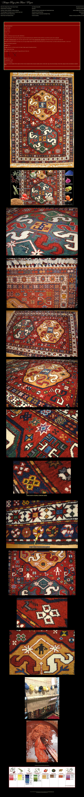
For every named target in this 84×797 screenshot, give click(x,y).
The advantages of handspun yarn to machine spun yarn (12, 12)
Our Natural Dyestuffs (36, 6)
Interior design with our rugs (78, 10)
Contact (82, 13)
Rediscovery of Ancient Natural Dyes (8, 13)
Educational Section (80, 6)
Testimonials (81, 12)
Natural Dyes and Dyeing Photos (7, 15)
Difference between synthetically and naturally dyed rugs (43, 10)
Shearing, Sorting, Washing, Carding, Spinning (10, 10)
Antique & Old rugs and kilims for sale (76, 15)
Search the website (80, 8)
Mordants (34, 8)
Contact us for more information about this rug (42, 765)
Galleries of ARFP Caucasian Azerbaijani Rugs (41, 13)
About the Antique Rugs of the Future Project (9, 6)
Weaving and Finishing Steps (37, 12)
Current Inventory (35, 15)
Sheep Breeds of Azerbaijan (6, 8)
